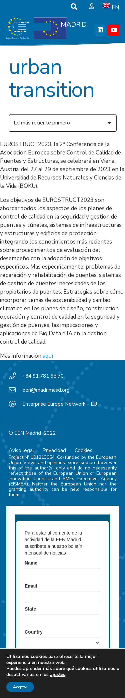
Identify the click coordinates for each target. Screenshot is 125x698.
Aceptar (20, 687)
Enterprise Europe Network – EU (59, 404)
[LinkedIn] (100, 30)
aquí (48, 356)
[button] (74, 6)
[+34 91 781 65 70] (16, 376)
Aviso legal (21, 450)
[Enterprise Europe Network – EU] (16, 404)
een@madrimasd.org (46, 390)
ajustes (57, 675)
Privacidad (54, 450)
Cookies (83, 450)
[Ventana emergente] (91, 6)
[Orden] (63, 123)
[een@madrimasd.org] (16, 390)
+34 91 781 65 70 (43, 376)
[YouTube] (113, 30)
